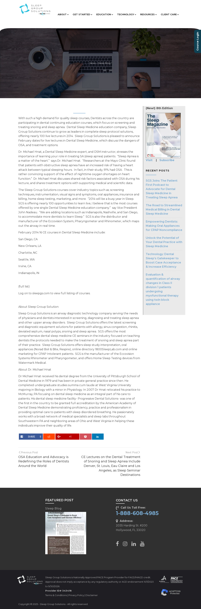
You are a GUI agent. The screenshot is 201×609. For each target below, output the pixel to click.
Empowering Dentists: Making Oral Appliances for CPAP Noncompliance (164, 226)
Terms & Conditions (56, 595)
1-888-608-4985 (137, 513)
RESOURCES (148, 14)
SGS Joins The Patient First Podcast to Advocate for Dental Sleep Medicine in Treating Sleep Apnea (162, 189)
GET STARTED (82, 14)
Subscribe (166, 160)
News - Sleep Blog (99, 63)
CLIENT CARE (170, 14)
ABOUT (63, 14)
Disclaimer (92, 595)
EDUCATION (104, 14)
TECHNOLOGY (126, 14)
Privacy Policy (76, 595)
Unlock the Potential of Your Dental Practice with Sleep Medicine (164, 242)
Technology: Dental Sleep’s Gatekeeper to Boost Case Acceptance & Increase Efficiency (163, 260)
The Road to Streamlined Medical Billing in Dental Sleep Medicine (164, 209)
